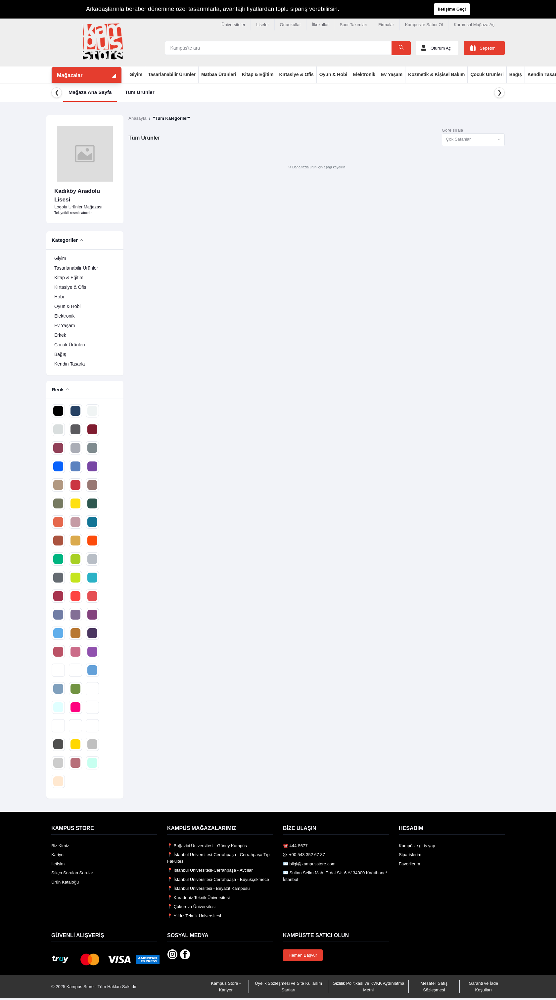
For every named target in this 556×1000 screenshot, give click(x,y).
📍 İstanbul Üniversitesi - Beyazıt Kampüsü (208, 888)
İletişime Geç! (452, 9)
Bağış (515, 74)
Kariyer (58, 854)
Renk (58, 389)
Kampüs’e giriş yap (417, 845)
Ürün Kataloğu (65, 882)
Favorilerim (409, 863)
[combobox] (473, 139)
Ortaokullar (290, 24)
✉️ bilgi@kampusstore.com (309, 863)
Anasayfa (137, 118)
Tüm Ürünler (139, 92)
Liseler (262, 24)
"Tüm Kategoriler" (171, 118)
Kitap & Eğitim (258, 74)
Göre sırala (452, 130)
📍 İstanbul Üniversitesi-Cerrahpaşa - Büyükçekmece (218, 879)
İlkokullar (320, 24)
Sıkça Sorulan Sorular (72, 872)
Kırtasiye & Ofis (296, 74)
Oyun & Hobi (333, 74)
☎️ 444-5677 (295, 845)
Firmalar (386, 24)
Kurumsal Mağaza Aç (474, 24)
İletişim (58, 863)
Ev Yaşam (391, 74)
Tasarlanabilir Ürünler (172, 74)
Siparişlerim (410, 854)
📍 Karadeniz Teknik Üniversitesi (198, 897)
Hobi (59, 296)
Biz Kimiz (60, 845)
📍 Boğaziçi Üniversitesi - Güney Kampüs (207, 845)
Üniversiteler (233, 24)
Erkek (60, 335)
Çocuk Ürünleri (486, 74)
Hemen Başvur (303, 955)
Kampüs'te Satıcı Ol (424, 24)
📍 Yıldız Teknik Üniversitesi (194, 915)
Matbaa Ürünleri (218, 74)
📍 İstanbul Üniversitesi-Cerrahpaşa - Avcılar (210, 870)
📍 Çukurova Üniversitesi (191, 906)
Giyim (135, 74)
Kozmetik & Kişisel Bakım (436, 74)
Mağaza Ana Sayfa (90, 92)
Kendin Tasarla (69, 364)
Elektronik (364, 74)
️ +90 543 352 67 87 (304, 854)
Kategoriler (65, 240)
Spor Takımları (353, 24)
